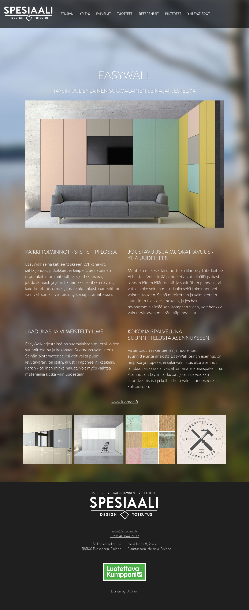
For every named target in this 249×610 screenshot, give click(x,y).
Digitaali (132, 591)
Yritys (85, 13)
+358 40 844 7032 (124, 536)
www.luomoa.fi (124, 402)
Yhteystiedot (198, 13)
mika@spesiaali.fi (124, 531)
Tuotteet (125, 13)
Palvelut (103, 13)
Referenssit (149, 13)
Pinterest (173, 13)
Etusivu (66, 13)
